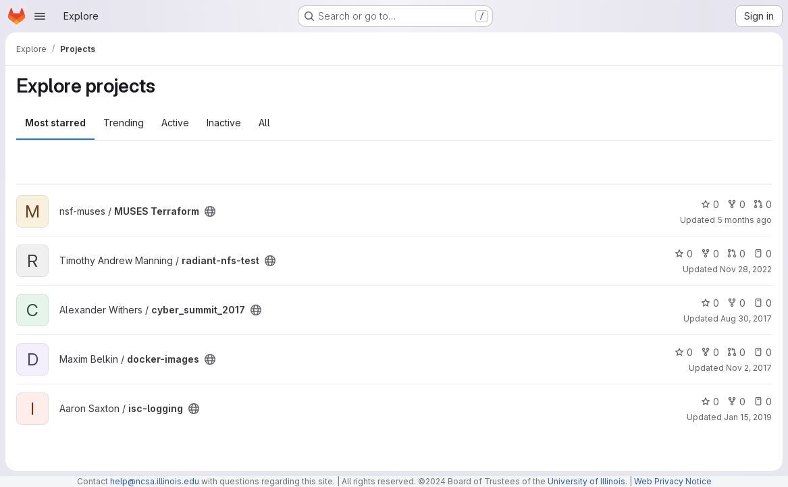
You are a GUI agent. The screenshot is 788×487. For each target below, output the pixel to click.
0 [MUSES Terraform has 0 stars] (710, 204)
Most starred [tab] (55, 122)
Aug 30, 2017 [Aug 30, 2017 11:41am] (746, 318)
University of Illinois (586, 481)
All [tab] (264, 122)
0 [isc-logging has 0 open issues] (763, 401)
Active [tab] (175, 122)
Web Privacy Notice (673, 481)
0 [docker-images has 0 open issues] (763, 352)
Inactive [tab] (224, 122)
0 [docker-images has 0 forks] (710, 352)
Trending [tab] (123, 122)
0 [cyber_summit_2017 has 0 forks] (736, 303)
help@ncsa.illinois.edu (154, 481)
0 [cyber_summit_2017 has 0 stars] (710, 303)
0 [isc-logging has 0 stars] (710, 401)
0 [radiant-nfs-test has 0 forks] (710, 253)
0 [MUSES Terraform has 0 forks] (736, 204)
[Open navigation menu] (40, 16)
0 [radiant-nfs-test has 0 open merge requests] (736, 253)
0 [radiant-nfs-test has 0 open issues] (763, 253)
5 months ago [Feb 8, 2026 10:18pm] (744, 220)
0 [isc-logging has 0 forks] (736, 401)
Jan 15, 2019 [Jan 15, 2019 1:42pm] (748, 417)
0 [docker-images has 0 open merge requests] (736, 352)
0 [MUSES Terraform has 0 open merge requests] (763, 204)
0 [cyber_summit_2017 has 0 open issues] (763, 303)
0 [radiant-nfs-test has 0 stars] (684, 253)
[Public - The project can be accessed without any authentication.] (210, 211)
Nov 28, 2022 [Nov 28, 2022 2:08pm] (746, 269)
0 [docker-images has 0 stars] (684, 352)
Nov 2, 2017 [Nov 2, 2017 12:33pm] (749, 368)
